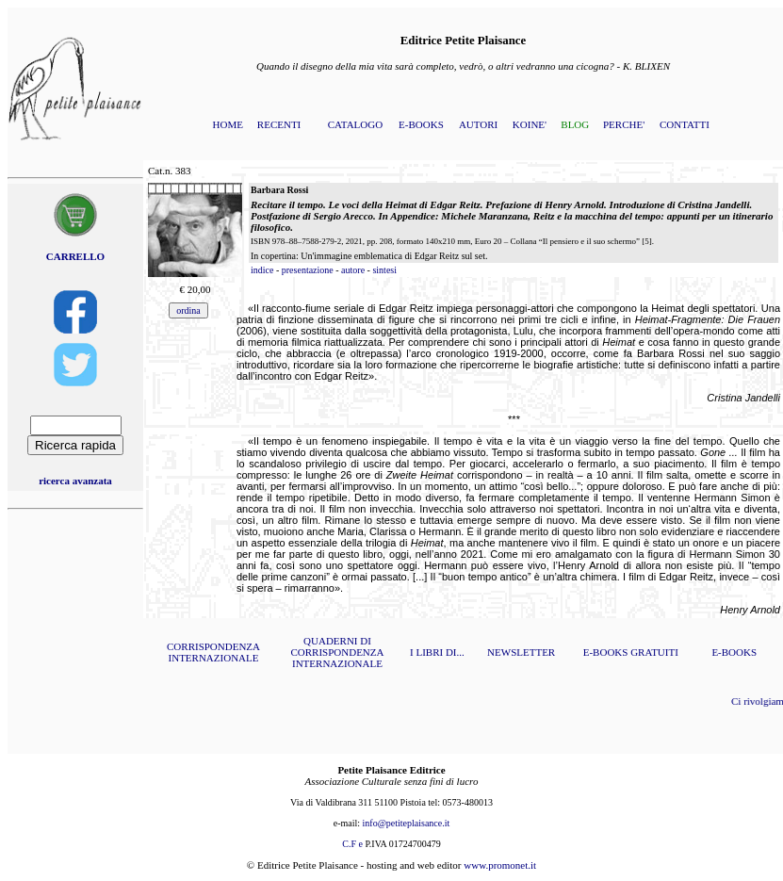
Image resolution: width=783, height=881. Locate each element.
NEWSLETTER (521, 652)
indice (262, 270)
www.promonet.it (500, 865)
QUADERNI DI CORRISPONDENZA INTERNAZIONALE (336, 652)
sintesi (384, 270)
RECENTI (279, 124)
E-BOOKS (421, 124)
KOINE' (529, 124)
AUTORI (478, 124)
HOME (228, 124)
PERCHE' (623, 124)
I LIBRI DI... (437, 652)
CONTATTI (685, 124)
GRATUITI (654, 652)
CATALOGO (355, 124)
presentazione (308, 270)
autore (353, 270)
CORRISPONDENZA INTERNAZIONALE (213, 652)
